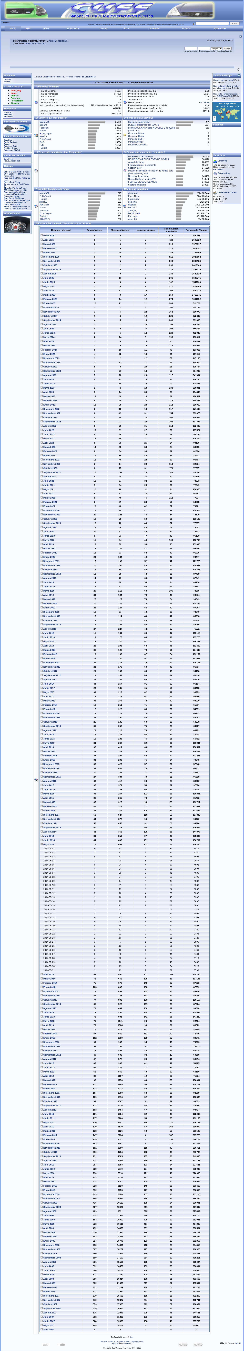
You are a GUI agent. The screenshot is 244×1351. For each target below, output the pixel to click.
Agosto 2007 (48, 1312)
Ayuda (46, 29)
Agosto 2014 (48, 831)
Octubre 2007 (48, 1304)
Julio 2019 (47, 582)
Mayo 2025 (47, 286)
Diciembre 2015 (49, 764)
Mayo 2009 (47, 1224)
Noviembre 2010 (50, 1148)
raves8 (231, 80)
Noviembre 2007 (50, 1300)
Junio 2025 (47, 282)
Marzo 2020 (47, 548)
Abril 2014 (47, 974)
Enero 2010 (47, 1190)
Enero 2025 (47, 303)
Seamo (7, 144)
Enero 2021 (47, 506)
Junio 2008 (47, 1270)
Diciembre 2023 (49, 358)
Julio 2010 (47, 1164)
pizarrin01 (44, 122)
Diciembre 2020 (49, 510)
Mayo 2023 (47, 388)
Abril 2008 (47, 1279)
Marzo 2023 (47, 396)
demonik (132, 202)
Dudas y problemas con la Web (143, 125)
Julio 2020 (47, 531)
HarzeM (237, 1343)
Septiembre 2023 (50, 371)
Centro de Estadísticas (85, 77)
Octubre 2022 (48, 417)
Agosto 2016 (48, 730)
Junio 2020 (47, 536)
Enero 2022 (47, 455)
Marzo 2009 (47, 1232)
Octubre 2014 (48, 823)
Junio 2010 (47, 1169)
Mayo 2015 (47, 793)
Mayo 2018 (47, 641)
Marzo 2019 (47, 599)
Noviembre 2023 (50, 362)
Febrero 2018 (48, 654)
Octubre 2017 (48, 671)
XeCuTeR (44, 204)
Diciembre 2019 (49, 561)
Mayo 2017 (47, 692)
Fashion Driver (10, 148)
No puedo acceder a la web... (226, 86)
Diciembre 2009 (49, 1194)
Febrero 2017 (48, 705)
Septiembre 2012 (50, 1055)
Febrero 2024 (48, 350)
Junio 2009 (47, 1219)
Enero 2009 (47, 1241)
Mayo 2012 (47, 1071)
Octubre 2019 (48, 569)
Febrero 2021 (48, 502)
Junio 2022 (47, 434)
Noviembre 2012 (50, 1046)
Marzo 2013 (47, 1029)
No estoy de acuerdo (138, 176)
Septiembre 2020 (50, 523)
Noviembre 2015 (50, 768)
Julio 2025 (47, 278)
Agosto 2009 (48, 1211)
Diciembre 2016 (49, 713)
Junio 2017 (47, 688)
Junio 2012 (47, 1067)
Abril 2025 (47, 290)
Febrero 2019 (48, 603)
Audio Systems (10, 142)
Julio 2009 (47, 1215)
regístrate (62, 41)
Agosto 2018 (48, 629)
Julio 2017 (47, 684)
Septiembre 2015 (50, 777)
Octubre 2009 (48, 1203)
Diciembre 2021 (49, 459)
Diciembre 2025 (49, 257)
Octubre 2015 (48, 772)
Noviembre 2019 (50, 565)
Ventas (7, 81)
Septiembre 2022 (50, 421)
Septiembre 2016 (50, 726)
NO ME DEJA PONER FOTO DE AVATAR (148, 159)
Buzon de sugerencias (139, 122)
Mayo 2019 (47, 591)
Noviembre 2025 (50, 261)
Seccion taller (134, 168)
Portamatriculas (136, 142)
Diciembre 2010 (49, 1143)
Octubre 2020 (48, 519)
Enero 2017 (47, 709)
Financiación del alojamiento (142, 165)
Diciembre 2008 (49, 1245)
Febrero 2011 (48, 1135)
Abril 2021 (47, 493)
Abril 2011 (47, 1126)
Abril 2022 (47, 443)
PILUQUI (132, 207)
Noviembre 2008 (50, 1249)
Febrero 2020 (48, 552)
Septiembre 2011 (50, 1105)
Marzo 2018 (47, 650)
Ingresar (186, 29)
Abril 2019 (47, 595)
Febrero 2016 (48, 755)
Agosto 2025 (48, 273)
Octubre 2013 (48, 1000)
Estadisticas (224, 173)
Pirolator (43, 216)
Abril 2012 (47, 1076)
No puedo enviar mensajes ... (226, 94)
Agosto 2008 (48, 1262)
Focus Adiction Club (12, 161)
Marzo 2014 (47, 978)
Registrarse (220, 29)
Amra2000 (8, 117)
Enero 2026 (47, 252)
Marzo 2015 (47, 802)
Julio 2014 (47, 836)
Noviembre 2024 (50, 311)
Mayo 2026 (47, 235)
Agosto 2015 (48, 781)
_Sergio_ (43, 148)
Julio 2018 (47, 633)
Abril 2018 (47, 645)
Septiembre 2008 (50, 1257)
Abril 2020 (47, 544)
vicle (41, 145)
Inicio (13, 29)
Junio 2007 (47, 1321)
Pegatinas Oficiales (137, 144)
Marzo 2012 (47, 1080)
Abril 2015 (47, 798)
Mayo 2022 (47, 438)
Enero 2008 (47, 1291)
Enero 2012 (47, 1088)
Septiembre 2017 (50, 675)
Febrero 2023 (48, 400)
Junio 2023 (47, 383)
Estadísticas (219, 155)
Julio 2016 (47, 734)
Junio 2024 (47, 333)
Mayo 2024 (47, 337)
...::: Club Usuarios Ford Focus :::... (49, 77)
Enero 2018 (47, 658)
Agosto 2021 (48, 476)
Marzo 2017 (47, 700)
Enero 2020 (47, 557)
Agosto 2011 (48, 1109)
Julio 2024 (47, 328)
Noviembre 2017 (50, 667)
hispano (43, 125)
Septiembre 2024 (50, 320)
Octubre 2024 (48, 316)
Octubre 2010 (48, 1152)
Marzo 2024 (47, 345)
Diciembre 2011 (49, 1093)
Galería (104, 29)
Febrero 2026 (48, 248)
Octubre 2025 (48, 265)
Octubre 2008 (48, 1253)
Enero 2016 (47, 760)
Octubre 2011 (48, 1101)
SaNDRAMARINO (225, 96)
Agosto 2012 (48, 1059)
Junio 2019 (47, 586)
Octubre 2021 (48, 468)
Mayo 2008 (47, 1274)
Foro (28, 29)
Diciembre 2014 (49, 815)
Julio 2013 (47, 1012)
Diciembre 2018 (49, 612)
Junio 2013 (47, 1016)
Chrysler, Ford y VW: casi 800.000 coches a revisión (15, 189)
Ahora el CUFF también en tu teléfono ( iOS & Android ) (17, 207)
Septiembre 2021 (50, 472)
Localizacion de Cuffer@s (140, 156)
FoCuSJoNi (45, 139)
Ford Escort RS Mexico (14, 198)
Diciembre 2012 (49, 1042)
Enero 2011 (47, 1139)
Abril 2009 (47, 1228)
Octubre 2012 (48, 1050)
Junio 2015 (47, 789)
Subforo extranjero (137, 184)
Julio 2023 (47, 379)
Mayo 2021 (47, 489)
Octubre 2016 (48, 722)
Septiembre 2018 (50, 624)
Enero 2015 (47, 810)
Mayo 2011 (47, 1122)
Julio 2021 (47, 481)
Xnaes (42, 130)
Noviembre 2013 (50, 995)
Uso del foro (218, 80)
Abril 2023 (47, 392)
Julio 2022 (47, 430)
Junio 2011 (47, 1118)
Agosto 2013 (48, 1008)
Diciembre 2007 (49, 1296)
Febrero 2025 (48, 299)
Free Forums (126, 1344)
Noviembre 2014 (50, 819)
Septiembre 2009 (50, 1207)
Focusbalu (204, 102)
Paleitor (43, 136)
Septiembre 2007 (50, 1308)
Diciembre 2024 (49, 307)
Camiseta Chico (136, 136)
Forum (70, 77)
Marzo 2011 (47, 1131)
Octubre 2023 (48, 366)
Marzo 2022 (47, 447)
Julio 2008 (47, 1266)
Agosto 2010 (48, 1160)
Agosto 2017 (48, 679)
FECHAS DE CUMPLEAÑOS (142, 182)
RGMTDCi (44, 219)
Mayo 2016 (47, 743)
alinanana (221, 88)
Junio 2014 (47, 840)
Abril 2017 (47, 696)
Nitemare (43, 210)
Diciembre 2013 (49, 991)
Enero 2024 (47, 354)
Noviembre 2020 (50, 514)
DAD (41, 142)
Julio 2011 (47, 1114)
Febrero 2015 (48, 806)
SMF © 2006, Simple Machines (132, 1342)
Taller (126, 29)
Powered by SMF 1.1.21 (109, 1342)
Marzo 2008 (47, 1283)
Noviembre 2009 (50, 1198)
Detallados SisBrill (12, 150)
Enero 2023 (47, 404)
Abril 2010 (47, 1177)
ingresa (52, 41)
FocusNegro (45, 133)
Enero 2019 (47, 607)
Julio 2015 (47, 785)
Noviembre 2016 (50, 717)
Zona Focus (8, 159)
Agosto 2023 (48, 375)
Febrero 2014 (48, 983)
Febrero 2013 (48, 1033)
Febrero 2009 (48, 1236)
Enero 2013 (47, 1038)
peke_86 (132, 219)
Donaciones (73, 29)
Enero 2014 (47, 987)
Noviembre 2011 (50, 1097)
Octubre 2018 (48, 620)
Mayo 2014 (47, 844)
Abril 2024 (47, 341)
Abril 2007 (47, 1329)
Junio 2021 (47, 485)
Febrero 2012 (48, 1084)
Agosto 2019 (48, 578)
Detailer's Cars (10, 146)
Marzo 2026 (47, 244)
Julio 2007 (47, 1317)
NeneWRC (8, 114)
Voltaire (7, 112)
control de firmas (136, 162)
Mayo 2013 (47, 1021)
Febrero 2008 (48, 1287)
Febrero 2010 (48, 1186)
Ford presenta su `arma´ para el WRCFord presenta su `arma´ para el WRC (17, 202)
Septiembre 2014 (50, 827)
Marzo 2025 (47, 295)
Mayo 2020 (47, 540)
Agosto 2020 (48, 527)
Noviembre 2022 (50, 413)
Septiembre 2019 (50, 574)
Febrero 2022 (48, 451)
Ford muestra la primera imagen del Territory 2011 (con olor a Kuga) (15, 194)
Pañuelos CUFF (136, 139)
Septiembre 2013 (50, 1004)
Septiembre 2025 (50, 269)
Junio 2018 (47, 637)
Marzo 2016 (47, 751)
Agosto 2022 (48, 426)
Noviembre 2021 (50, 464)
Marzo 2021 (47, 497)
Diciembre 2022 (49, 409)
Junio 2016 (47, 738)
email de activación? (36, 43)
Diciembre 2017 (49, 662)
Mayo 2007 (47, 1325)
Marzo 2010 (47, 1181)
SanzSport (8, 140)
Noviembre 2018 (50, 616)
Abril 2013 (47, 1025)
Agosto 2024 (48, 324)
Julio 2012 (47, 1063)
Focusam (43, 127)
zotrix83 (43, 202)
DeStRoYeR (134, 213)
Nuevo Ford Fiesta (12, 182)
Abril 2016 (47, 747)
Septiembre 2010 (50, 1156)
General (7, 79)
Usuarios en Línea (227, 192)
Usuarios (222, 160)
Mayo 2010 (47, 1173)
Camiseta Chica (136, 133)
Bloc (131, 1337)
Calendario (154, 29)
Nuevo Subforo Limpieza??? (142, 179)
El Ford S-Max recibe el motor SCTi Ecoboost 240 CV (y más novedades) (17, 174)
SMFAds (115, 1344)
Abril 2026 (47, 240)
